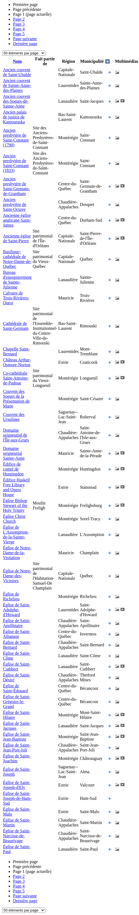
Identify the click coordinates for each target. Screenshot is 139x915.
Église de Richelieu (11, 596)
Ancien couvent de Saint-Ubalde (17, 72)
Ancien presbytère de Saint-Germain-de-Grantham (16, 186)
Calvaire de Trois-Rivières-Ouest (16, 298)
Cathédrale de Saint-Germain (15, 326)
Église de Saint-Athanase (16, 634)
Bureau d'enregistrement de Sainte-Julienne (17, 279)
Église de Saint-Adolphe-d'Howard (16, 610)
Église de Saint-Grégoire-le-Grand (16, 701)
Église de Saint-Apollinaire (16, 623)
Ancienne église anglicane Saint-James (17, 220)
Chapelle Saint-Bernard (16, 351)
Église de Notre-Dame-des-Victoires (17, 576)
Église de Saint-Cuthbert (16, 666)
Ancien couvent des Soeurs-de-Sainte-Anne (16, 101)
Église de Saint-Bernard (16, 645)
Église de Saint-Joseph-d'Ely (16, 785)
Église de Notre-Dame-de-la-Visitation (17, 553)
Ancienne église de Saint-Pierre (17, 238)
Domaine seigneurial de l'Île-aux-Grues (16, 435)
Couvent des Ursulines (14, 417)
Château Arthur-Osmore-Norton (17, 362)
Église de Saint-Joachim (16, 758)
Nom (17, 61)
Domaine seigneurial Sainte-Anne (14, 453)
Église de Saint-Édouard (15, 688)
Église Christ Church (14, 519)
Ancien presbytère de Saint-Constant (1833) (16, 163)
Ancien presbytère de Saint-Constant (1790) (16, 137)
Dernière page (25, 43)
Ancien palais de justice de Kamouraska (15, 117)
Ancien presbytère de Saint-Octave (14, 204)
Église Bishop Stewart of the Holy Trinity (15, 505)
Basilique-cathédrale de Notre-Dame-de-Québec (17, 259)
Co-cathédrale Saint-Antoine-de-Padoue (16, 378)
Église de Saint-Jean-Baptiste (16, 736)
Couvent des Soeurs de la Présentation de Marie (16, 398)
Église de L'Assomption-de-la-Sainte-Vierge (16, 534)
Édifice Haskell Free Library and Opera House (16, 487)
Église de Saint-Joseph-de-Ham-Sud (17, 798)
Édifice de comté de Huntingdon (13, 469)
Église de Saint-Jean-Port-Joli (16, 747)
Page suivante (25, 38)
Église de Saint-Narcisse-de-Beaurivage (16, 836)
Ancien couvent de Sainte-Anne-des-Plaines (17, 85)
